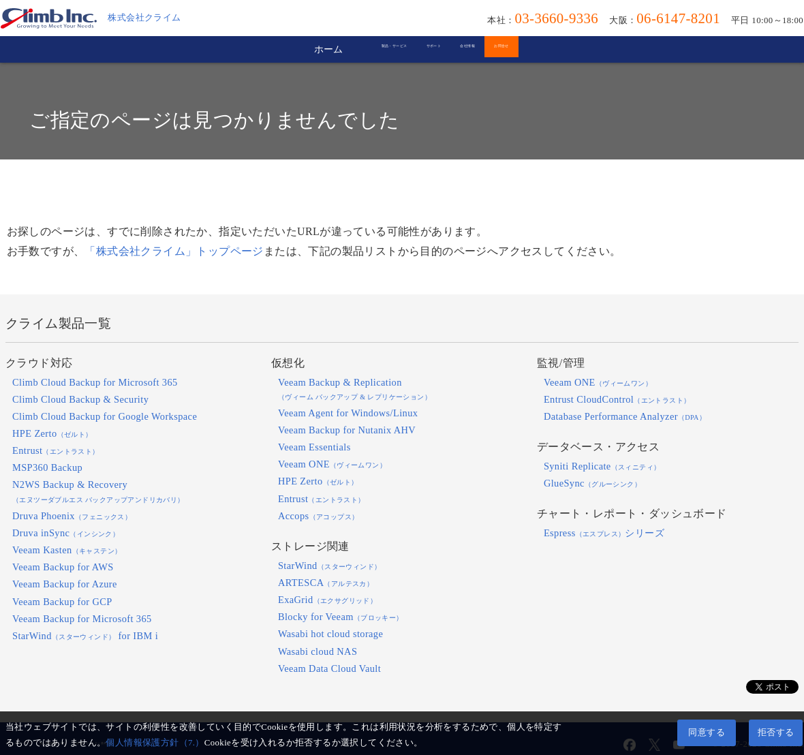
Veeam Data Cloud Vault (329, 668)
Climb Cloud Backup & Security (80, 399)
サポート (412, 49)
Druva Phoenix (72, 515)
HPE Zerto (52, 433)
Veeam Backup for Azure (64, 584)
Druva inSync (65, 532)
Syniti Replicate (602, 466)
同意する (706, 732)
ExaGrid (327, 599)
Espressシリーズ (604, 532)
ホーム (195, 49)
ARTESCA (325, 582)
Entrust (55, 450)
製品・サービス (301, 49)
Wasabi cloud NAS (317, 651)
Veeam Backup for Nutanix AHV (347, 430)
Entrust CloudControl (617, 399)
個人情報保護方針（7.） (155, 743)
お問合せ (603, 49)
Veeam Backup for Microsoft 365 (82, 618)
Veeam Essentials (314, 447)
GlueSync (592, 483)
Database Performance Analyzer (625, 416)
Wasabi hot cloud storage (330, 633)
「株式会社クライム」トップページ (173, 251)
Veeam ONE (332, 464)
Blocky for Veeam (340, 616)
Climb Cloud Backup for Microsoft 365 (95, 382)
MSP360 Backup (47, 467)
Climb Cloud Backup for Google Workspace (104, 416)
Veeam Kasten (66, 549)
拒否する (776, 732)
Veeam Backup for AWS (63, 566)
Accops (318, 515)
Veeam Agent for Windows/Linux (348, 412)
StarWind (329, 565)
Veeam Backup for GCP (62, 601)
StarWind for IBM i (85, 635)
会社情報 (507, 49)
